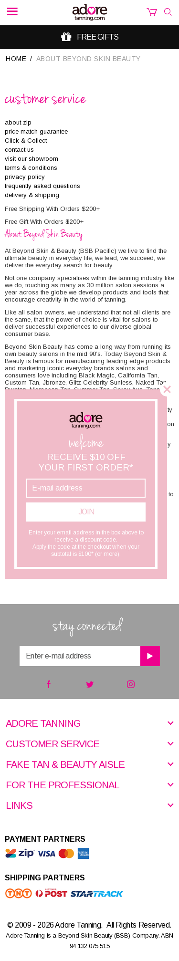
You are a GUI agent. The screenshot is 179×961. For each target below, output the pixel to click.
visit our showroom (31, 158)
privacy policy (25, 176)
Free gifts (97, 37)
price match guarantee (36, 131)
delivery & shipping (32, 194)
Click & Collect (26, 140)
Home (16, 59)
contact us (19, 149)
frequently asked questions (42, 185)
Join (86, 512)
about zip (18, 122)
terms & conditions (31, 167)
